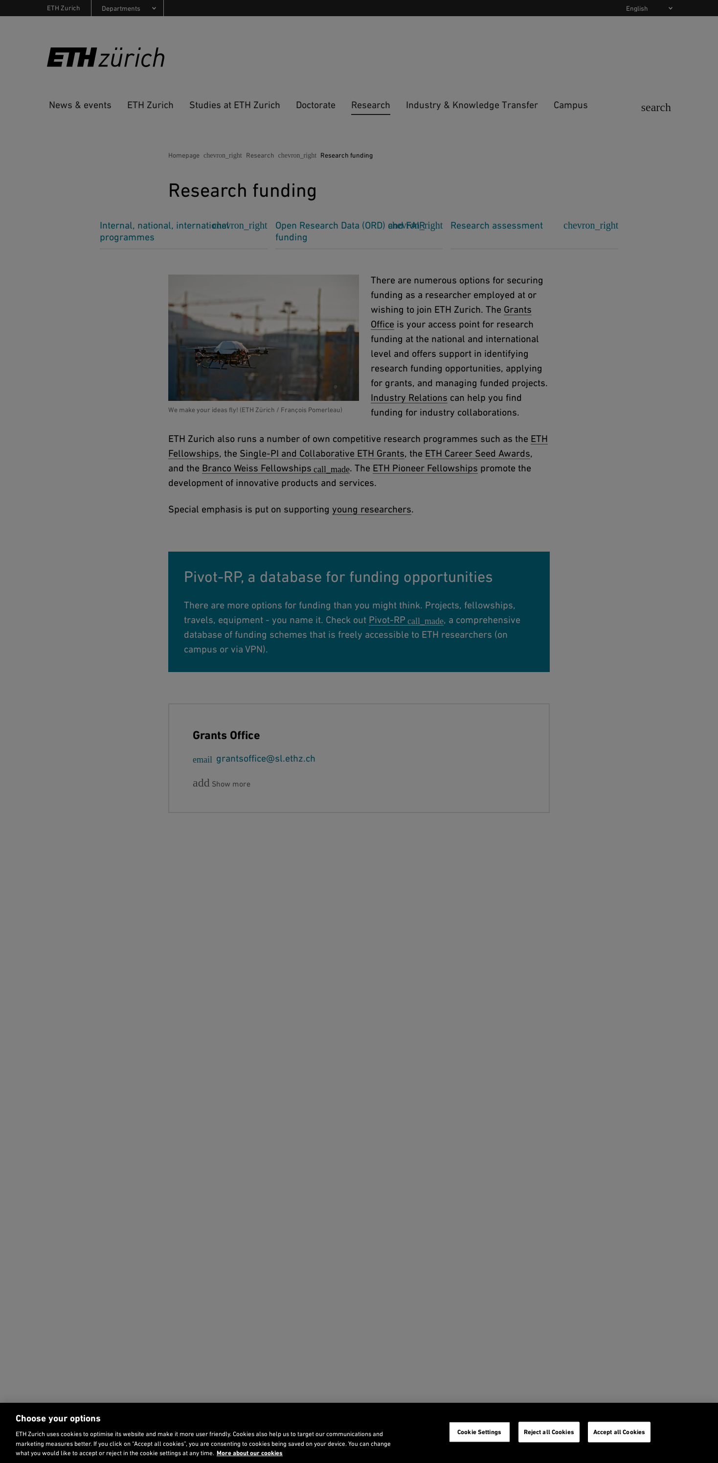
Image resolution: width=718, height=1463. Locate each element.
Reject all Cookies (549, 1432)
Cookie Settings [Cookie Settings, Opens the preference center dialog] (479, 1432)
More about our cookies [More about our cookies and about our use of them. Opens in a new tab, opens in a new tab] (250, 1453)
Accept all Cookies (619, 1432)
